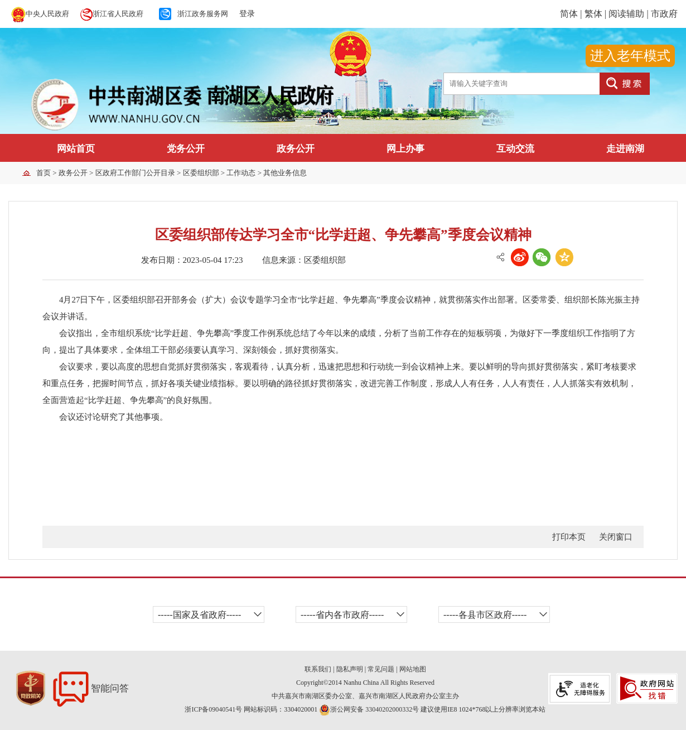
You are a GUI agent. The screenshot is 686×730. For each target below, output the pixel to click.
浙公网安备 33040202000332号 (369, 709)
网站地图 (412, 669)
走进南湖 (625, 148)
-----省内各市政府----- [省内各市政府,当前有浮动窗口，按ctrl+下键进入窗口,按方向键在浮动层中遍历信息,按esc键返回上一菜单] (342, 614)
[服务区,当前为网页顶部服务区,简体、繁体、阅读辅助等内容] (557, 14)
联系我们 (318, 669)
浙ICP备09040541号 (214, 709)
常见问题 (381, 669)
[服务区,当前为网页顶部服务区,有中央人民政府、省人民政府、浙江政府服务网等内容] (175, 14)
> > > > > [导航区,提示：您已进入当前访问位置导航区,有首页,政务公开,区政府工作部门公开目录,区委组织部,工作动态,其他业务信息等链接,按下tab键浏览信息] (171, 173)
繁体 (593, 13)
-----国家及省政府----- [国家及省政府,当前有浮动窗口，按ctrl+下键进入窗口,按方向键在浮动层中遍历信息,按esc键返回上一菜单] (199, 614)
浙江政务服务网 (202, 13)
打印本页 (569, 536)
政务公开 (296, 148)
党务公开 (186, 148)
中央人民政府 (47, 13)
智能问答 (91, 688)
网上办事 (405, 148)
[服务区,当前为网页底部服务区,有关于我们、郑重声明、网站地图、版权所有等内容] (343, 683)
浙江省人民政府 (118, 13)
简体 (569, 13)
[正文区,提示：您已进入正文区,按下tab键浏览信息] (343, 380)
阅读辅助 (626, 13)
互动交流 (515, 148)
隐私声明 (349, 669)
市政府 (664, 13)
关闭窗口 (615, 536)
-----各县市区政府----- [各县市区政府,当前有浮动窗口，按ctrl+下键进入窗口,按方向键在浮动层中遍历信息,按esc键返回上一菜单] (484, 614)
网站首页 (76, 148)
